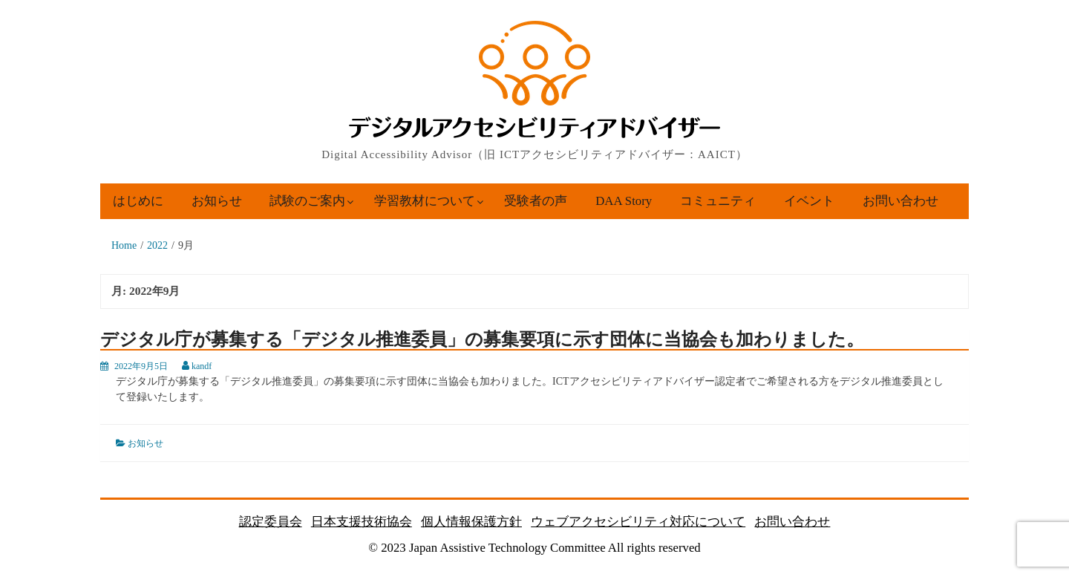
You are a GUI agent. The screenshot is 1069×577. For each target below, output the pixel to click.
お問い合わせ (900, 201)
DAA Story (623, 201)
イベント (809, 201)
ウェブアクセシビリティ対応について (638, 522)
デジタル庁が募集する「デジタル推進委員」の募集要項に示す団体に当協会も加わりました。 (482, 339)
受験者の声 (535, 201)
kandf (202, 366)
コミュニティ (718, 201)
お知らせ (217, 201)
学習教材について (424, 201)
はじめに (138, 201)
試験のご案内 (307, 201)
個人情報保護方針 (471, 522)
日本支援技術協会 (361, 522)
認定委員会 (270, 522)
